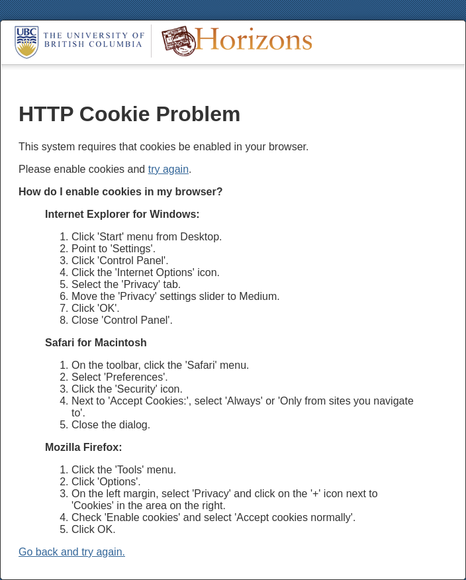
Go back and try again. (72, 551)
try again (168, 169)
